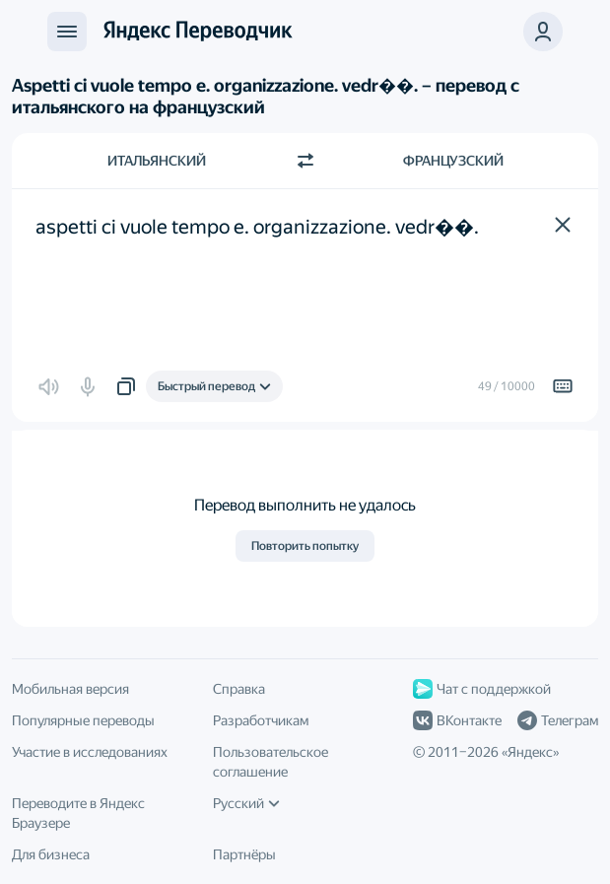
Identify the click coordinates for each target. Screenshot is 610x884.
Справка (239, 689)
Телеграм (557, 720)
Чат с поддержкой (482, 689)
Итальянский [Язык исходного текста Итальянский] (156, 161)
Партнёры (244, 854)
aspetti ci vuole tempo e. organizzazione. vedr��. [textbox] (257, 226)
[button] (543, 31)
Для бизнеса (51, 854)
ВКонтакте (457, 720)
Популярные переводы (83, 720)
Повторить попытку (305, 546)
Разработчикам (260, 720)
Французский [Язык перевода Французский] (453, 161)
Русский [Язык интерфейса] (246, 803)
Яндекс (530, 752)
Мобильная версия (70, 689)
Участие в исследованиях (90, 752)
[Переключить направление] (305, 160)
